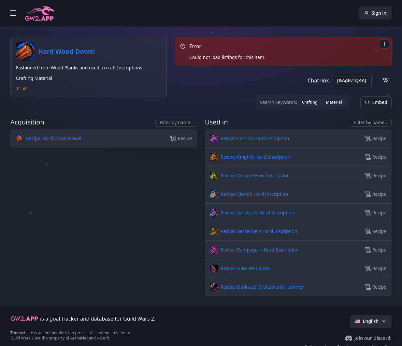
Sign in (375, 13)
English (370, 321)
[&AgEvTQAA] (351, 80)
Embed (376, 102)
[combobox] (384, 44)
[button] (73, 138)
